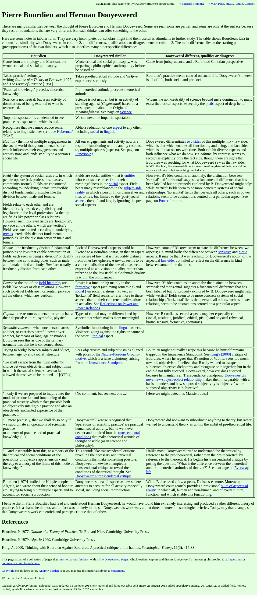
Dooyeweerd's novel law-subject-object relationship (196, 377)
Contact (249, 3)
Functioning (84, 154)
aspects (80, 201)
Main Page (217, 3)
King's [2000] (221, 354)
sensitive (224, 252)
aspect (117, 127)
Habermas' (65, 132)
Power (163, 201)
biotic (99, 277)
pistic (210, 104)
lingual (109, 132)
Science (126, 112)
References (15, 522)
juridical (96, 336)
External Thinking (193, 3)
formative (82, 287)
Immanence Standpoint (106, 363)
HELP (229, 3)
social (94, 132)
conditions (117, 570)
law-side (167, 260)
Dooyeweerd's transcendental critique (103, 476)
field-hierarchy (50, 283)
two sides (194, 141)
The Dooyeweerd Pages (113, 559)
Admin (238, 3)
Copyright (8, 570)
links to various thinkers (74, 559)
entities (130, 175)
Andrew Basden (49, 570)
